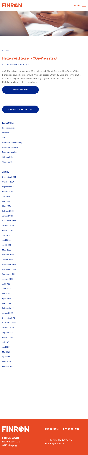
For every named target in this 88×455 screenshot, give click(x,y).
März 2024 (6, 206)
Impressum (52, 429)
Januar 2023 (7, 259)
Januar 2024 (7, 216)
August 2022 (7, 279)
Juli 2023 (6, 235)
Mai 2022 (6, 293)
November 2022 (9, 269)
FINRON (5, 133)
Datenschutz (71, 429)
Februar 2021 (7, 366)
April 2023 (6, 245)
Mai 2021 (6, 352)
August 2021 (7, 337)
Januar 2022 (7, 313)
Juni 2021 (6, 347)
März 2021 (6, 362)
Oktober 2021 (8, 328)
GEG (4, 137)
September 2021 (9, 332)
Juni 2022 (6, 289)
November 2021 (9, 323)
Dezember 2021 (8, 318)
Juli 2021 (5, 342)
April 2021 (6, 357)
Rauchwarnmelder (10, 152)
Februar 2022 (8, 308)
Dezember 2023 (9, 221)
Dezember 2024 (9, 177)
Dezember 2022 (9, 264)
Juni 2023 (6, 240)
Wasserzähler (7, 162)
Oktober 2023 (8, 225)
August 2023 (7, 230)
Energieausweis (8, 128)
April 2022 (6, 298)
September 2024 (9, 187)
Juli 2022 (6, 284)
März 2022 (6, 303)
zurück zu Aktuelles (20, 109)
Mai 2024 (6, 201)
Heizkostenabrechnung (15, 64)
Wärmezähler (7, 157)
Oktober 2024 (8, 182)
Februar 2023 (8, 255)
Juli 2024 (6, 196)
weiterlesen (20, 90)
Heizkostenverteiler (10, 147)
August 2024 (7, 191)
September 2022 (9, 274)
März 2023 (6, 250)
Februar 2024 (8, 211)
